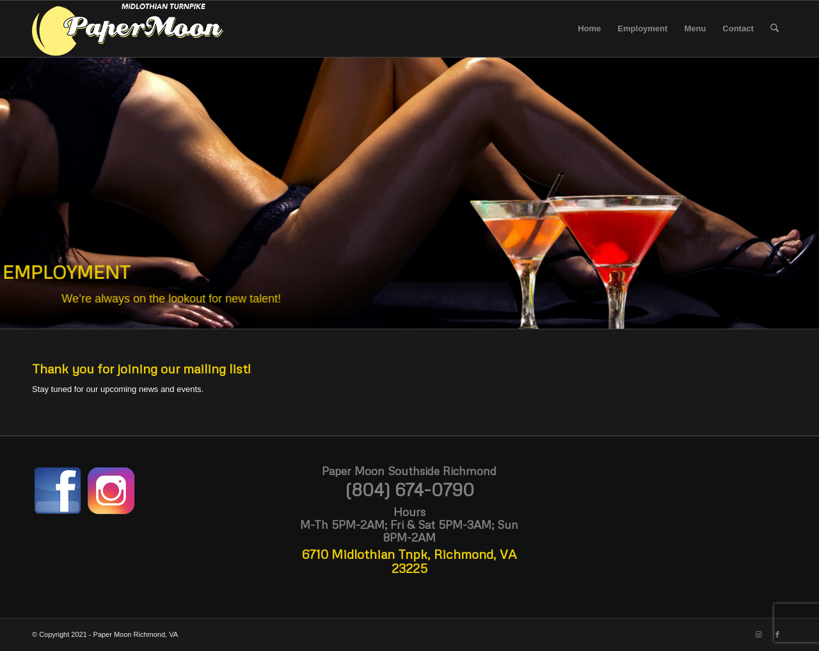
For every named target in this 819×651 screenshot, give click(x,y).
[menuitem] (589, 29)
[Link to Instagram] (758, 634)
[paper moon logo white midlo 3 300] (128, 29)
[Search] (774, 29)
